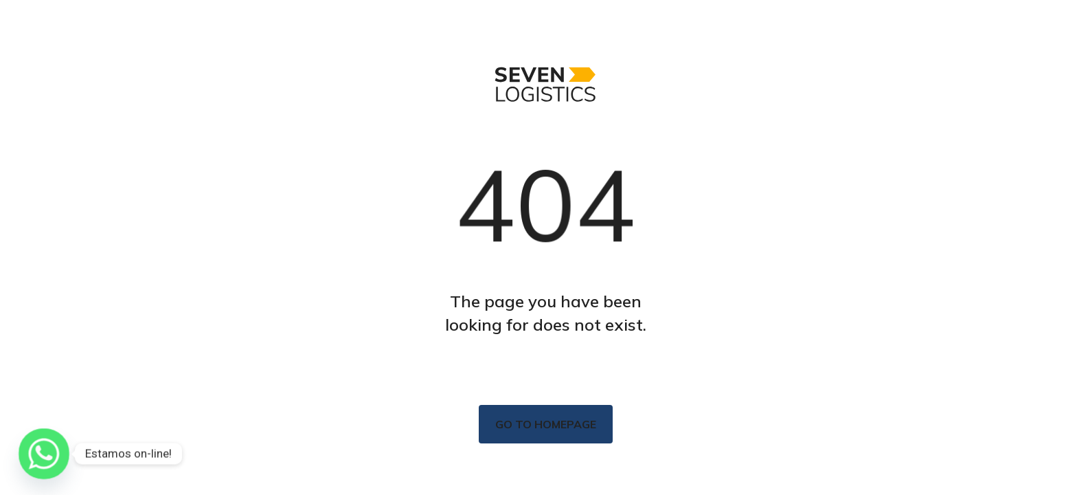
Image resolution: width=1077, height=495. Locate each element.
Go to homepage (545, 424)
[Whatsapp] (44, 454)
